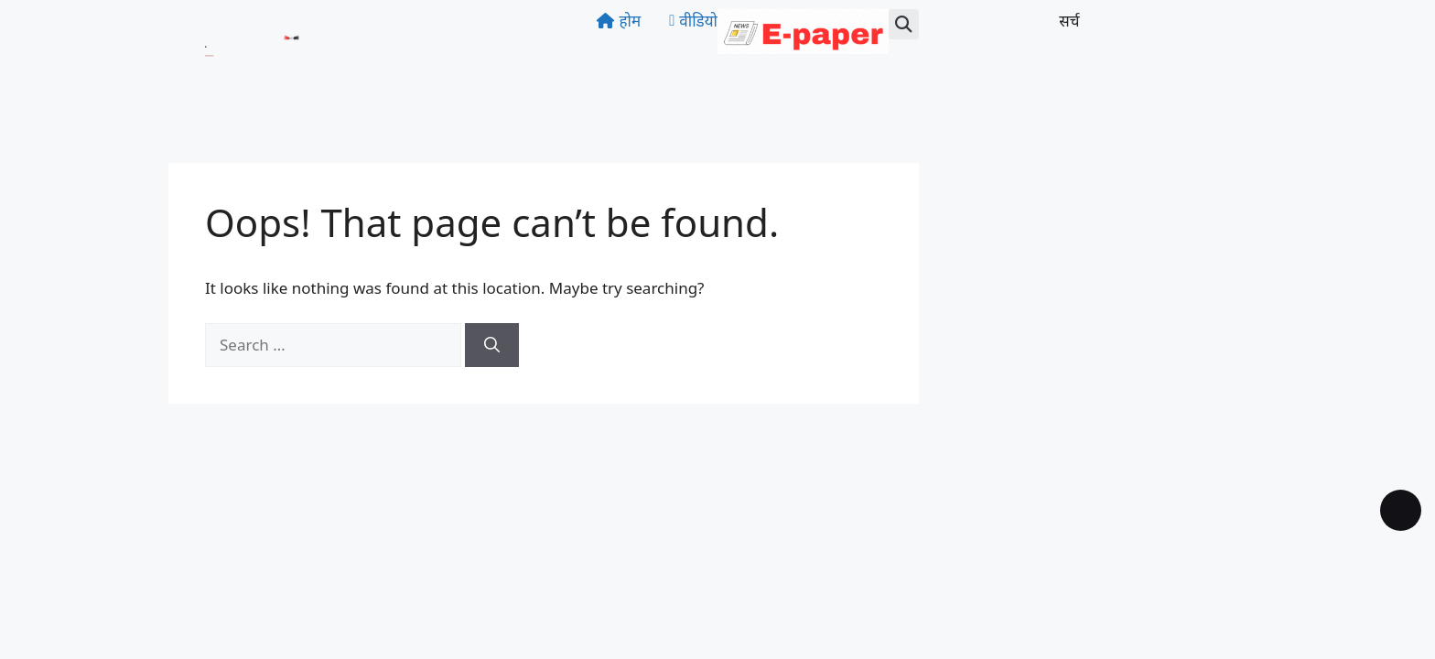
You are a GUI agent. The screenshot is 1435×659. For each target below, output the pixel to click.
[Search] (492, 345)
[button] (904, 24)
